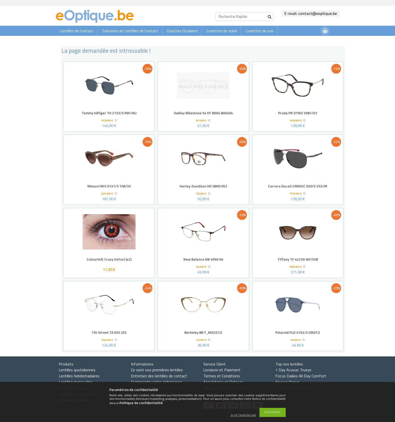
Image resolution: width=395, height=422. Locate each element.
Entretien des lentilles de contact (159, 376)
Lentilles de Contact (76, 31)
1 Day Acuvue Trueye (293, 370)
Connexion (306, 41)
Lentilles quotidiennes (77, 370)
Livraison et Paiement (222, 370)
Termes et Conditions (221, 376)
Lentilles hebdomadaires (79, 376)
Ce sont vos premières (157, 370)
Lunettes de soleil (222, 31)
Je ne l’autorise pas (243, 415)
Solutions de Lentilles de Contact (130, 31)
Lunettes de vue (259, 31)
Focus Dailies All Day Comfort (300, 376)
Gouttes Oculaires (182, 31)
